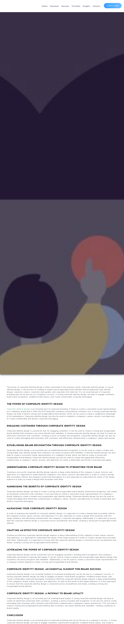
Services (65, 6)
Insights (86, 6)
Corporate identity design (18, 409)
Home (44, 6)
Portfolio (76, 6)
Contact (96, 6)
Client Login (113, 5)
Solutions (54, 6)
